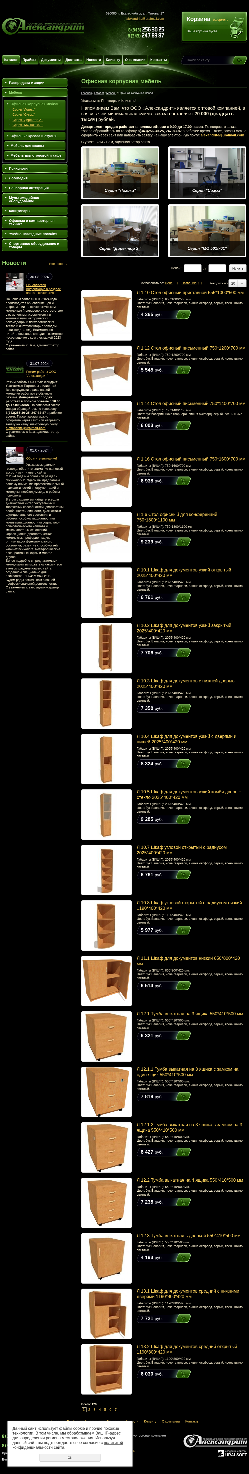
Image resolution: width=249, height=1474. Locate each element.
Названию (189, 283)
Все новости (58, 264)
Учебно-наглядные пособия (33, 234)
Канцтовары (19, 211)
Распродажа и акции (26, 83)
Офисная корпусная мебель (35, 104)
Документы (51, 60)
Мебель (15, 92)
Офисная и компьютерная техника (31, 222)
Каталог (11, 60)
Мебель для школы (27, 145)
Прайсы (29, 60)
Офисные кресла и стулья (33, 136)
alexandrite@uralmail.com (145, 18)
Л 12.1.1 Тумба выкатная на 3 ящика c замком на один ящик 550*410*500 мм (187, 1072)
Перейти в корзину (237, 28)
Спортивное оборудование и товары (34, 245)
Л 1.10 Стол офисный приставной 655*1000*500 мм (190, 292)
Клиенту (113, 60)
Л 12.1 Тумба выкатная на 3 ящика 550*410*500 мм (190, 1013)
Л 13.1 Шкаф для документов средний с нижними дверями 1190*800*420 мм (188, 1294)
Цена (175, 268)
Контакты (158, 60)
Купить (179, 314)
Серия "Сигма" (23, 114)
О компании (135, 60)
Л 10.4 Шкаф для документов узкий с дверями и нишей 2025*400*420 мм (186, 739)
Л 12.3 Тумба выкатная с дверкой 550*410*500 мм (188, 1235)
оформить (220, 19)
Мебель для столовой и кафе (35, 155)
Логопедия (18, 178)
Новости (93, 60)
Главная (86, 92)
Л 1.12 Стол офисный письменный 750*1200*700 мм (191, 348)
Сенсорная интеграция (29, 188)
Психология (19, 168)
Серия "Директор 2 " (27, 120)
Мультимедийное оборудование (24, 199)
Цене (169, 283)
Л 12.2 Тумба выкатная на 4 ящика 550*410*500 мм (190, 1180)
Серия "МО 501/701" (27, 125)
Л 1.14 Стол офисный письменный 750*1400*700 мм (191, 403)
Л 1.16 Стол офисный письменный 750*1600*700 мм (191, 459)
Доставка (74, 60)
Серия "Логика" (24, 109)
